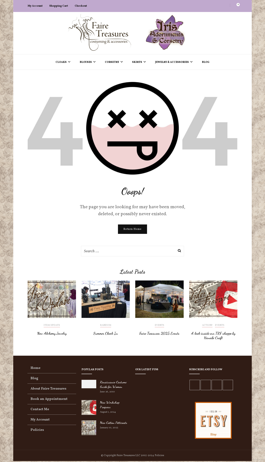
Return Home (132, 230)
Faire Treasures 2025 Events (159, 334)
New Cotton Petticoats (113, 423)
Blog (205, 62)
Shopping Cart (58, 6)
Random (105, 326)
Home (35, 369)
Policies (37, 431)
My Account (35, 6)
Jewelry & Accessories (172, 62)
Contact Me (40, 410)
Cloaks (61, 62)
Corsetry (112, 62)
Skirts (137, 62)
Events (159, 326)
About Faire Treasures (48, 389)
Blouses (86, 62)
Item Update (52, 326)
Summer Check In (105, 334)
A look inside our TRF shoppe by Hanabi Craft (213, 336)
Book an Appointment (49, 400)
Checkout (81, 6)
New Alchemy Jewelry (52, 334)
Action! (207, 326)
